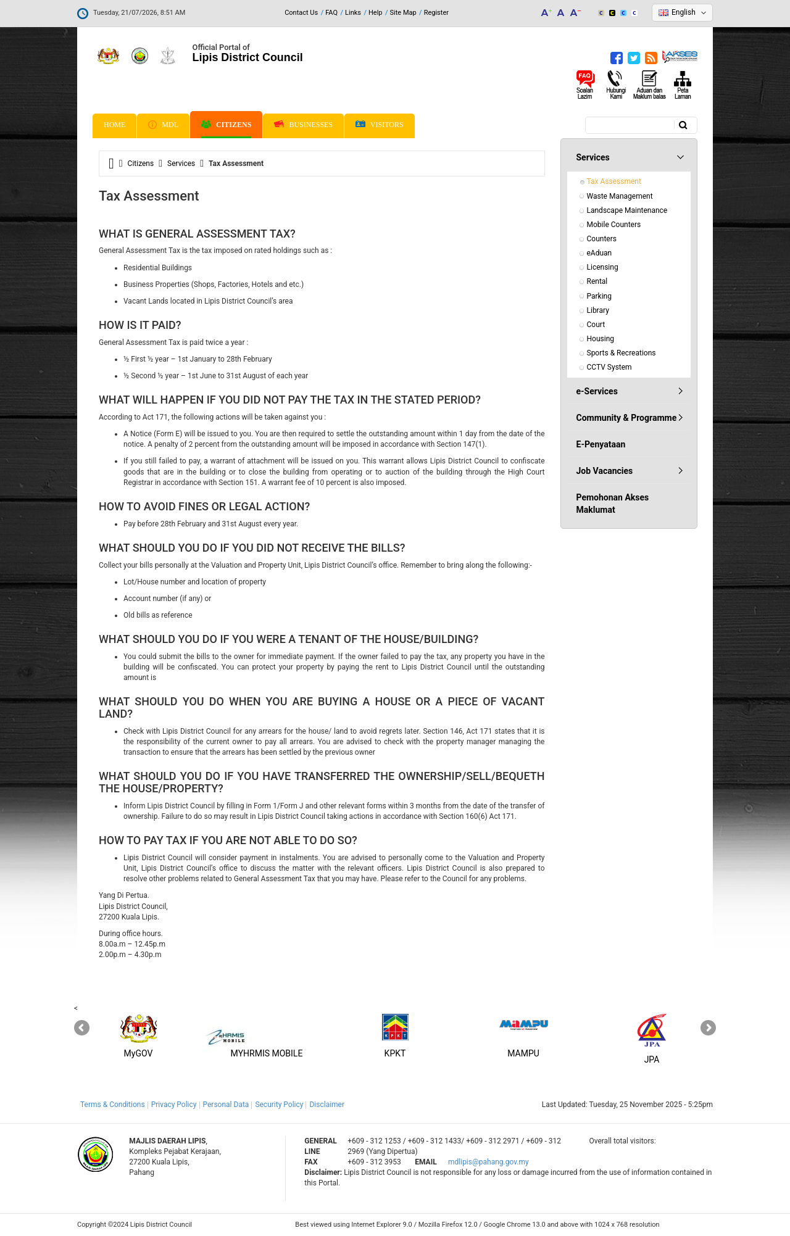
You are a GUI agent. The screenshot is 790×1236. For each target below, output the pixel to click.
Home (114, 124)
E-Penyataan (601, 444)
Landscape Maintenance (627, 210)
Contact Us (301, 13)
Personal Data (226, 1104)
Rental (597, 281)
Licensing (602, 267)
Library (598, 310)
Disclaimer (326, 1104)
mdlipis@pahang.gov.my (488, 1162)
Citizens (226, 124)
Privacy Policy (174, 1104)
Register (436, 13)
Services (181, 163)
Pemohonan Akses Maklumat (612, 503)
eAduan (599, 253)
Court (596, 324)
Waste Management (620, 196)
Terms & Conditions (112, 1104)
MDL (163, 124)
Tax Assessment (614, 181)
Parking (599, 296)
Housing (601, 338)
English (684, 12)
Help (375, 13)
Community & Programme (626, 418)
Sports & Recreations (621, 353)
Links (353, 13)
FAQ (331, 13)
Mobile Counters (614, 224)
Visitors (380, 125)
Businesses (303, 124)
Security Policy (279, 1104)
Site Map (403, 13)
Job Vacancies (604, 471)
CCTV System (609, 367)
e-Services (597, 391)
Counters (602, 238)
